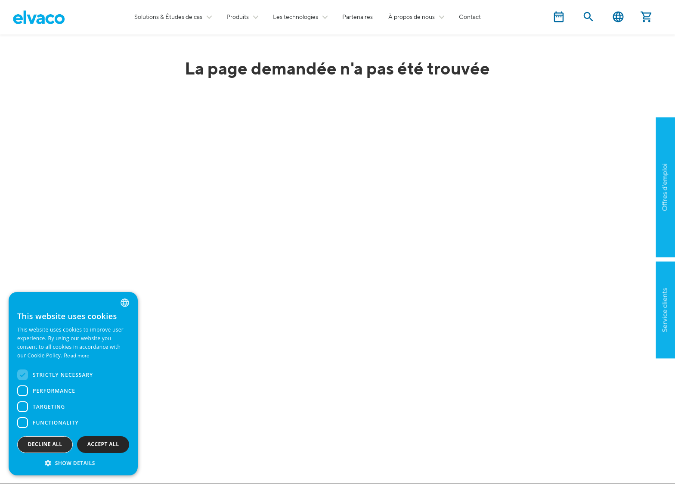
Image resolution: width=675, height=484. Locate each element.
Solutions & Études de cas (168, 17)
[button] (73, 463)
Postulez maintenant (625, 229)
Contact (470, 17)
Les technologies (295, 17)
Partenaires (357, 17)
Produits (237, 17)
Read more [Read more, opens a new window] (77, 356)
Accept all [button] (103, 444)
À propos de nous (411, 17)
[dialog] (73, 383)
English (618, 17)
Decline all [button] (45, 444)
